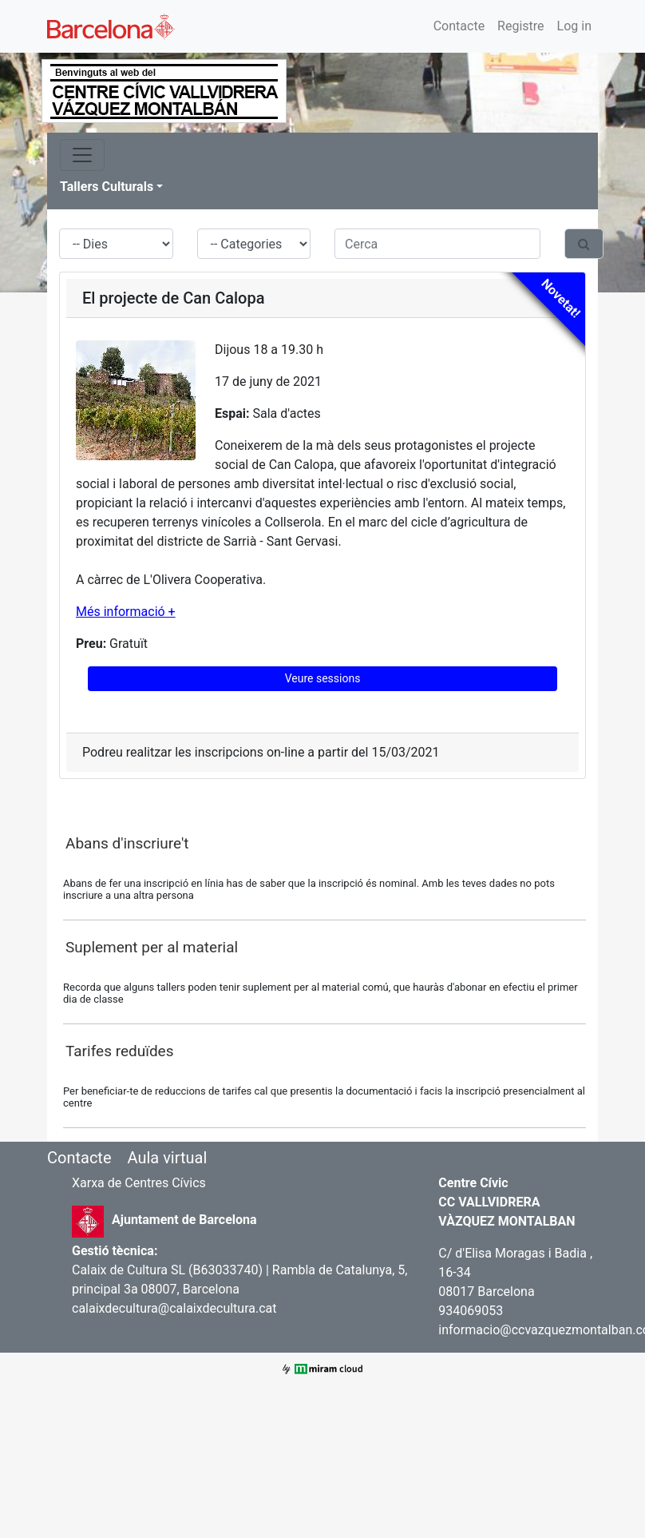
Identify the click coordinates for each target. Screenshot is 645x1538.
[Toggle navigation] (82, 155)
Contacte (459, 26)
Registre (520, 26)
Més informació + (126, 611)
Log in (574, 26)
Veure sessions (323, 678)
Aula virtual (167, 1157)
